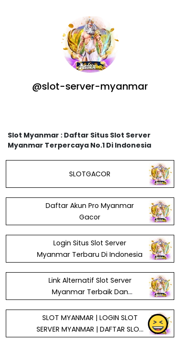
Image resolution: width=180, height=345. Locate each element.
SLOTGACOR (89, 174)
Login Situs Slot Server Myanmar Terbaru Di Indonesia (90, 248)
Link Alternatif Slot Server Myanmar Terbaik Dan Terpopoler (90, 292)
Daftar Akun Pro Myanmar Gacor (90, 211)
